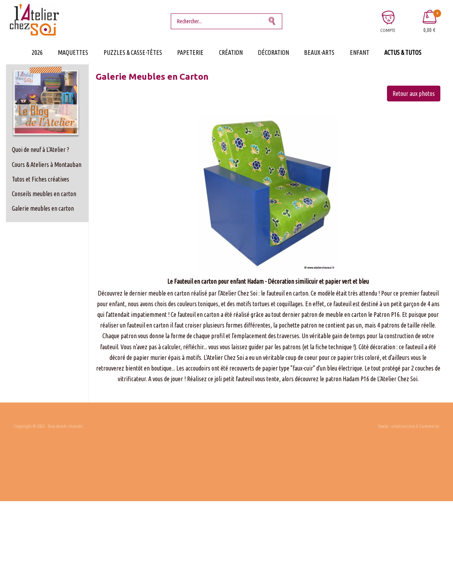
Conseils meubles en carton (44, 193)
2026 (37, 52)
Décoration (273, 52)
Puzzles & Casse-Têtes (133, 52)
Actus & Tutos (402, 52)
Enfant (359, 52)
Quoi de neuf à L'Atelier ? (40, 149)
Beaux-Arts (319, 52)
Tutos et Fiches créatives (40, 179)
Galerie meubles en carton (43, 208)
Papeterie (190, 52)
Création (231, 52)
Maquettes (73, 52)
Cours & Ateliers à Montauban (46, 164)
